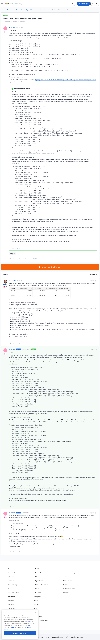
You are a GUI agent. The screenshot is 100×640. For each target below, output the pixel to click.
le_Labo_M (12, 27)
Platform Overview (14, 573)
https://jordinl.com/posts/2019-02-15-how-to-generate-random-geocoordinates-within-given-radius (65, 80)
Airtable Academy (69, 573)
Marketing (38, 577)
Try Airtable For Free (41, 620)
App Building (12, 585)
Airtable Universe (14, 620)
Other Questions (35, 10)
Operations (39, 581)
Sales (37, 589)
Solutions (38, 569)
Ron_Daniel (12, 281)
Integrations (12, 577)
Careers (36, 605)
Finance (38, 593)
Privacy (40, 637)
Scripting (12, 254)
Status (36, 612)
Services (11, 605)
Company (37, 597)
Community (10, 10)
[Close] (36, 624)
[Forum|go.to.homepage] (13, 4)
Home (3, 10)
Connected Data (13, 593)
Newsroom (38, 616)
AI (8, 589)
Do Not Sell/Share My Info (60, 637)
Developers (11, 608)
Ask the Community (22, 10)
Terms (47, 637)
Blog (35, 608)
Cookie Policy (27, 633)
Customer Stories (69, 589)
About (36, 601)
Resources (11, 597)
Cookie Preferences (77, 637)
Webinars (66, 593)
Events (65, 577)
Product (38, 573)
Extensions (11, 581)
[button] (2, 4)
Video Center (67, 581)
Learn (65, 569)
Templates (11, 616)
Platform (11, 569)
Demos (65, 585)
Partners (11, 601)
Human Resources (41, 585)
